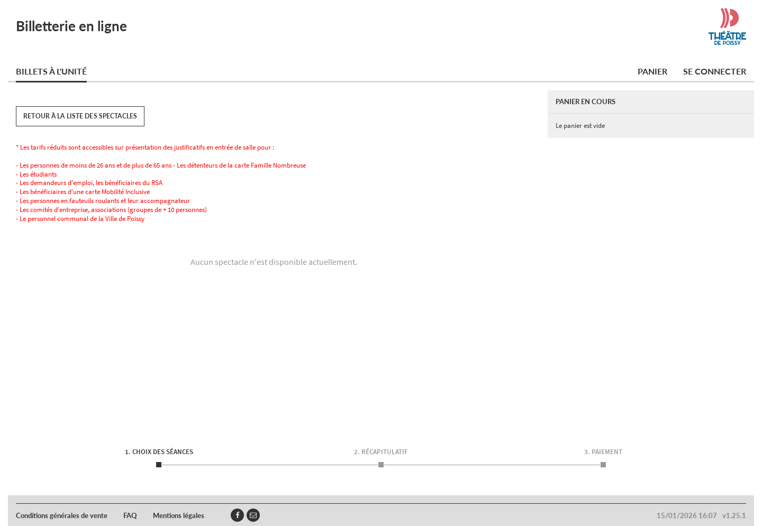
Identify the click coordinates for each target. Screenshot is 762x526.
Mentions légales (178, 515)
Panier (652, 71)
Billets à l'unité (51, 71)
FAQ (130, 515)
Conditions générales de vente (61, 515)
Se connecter (714, 71)
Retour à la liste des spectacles (80, 116)
